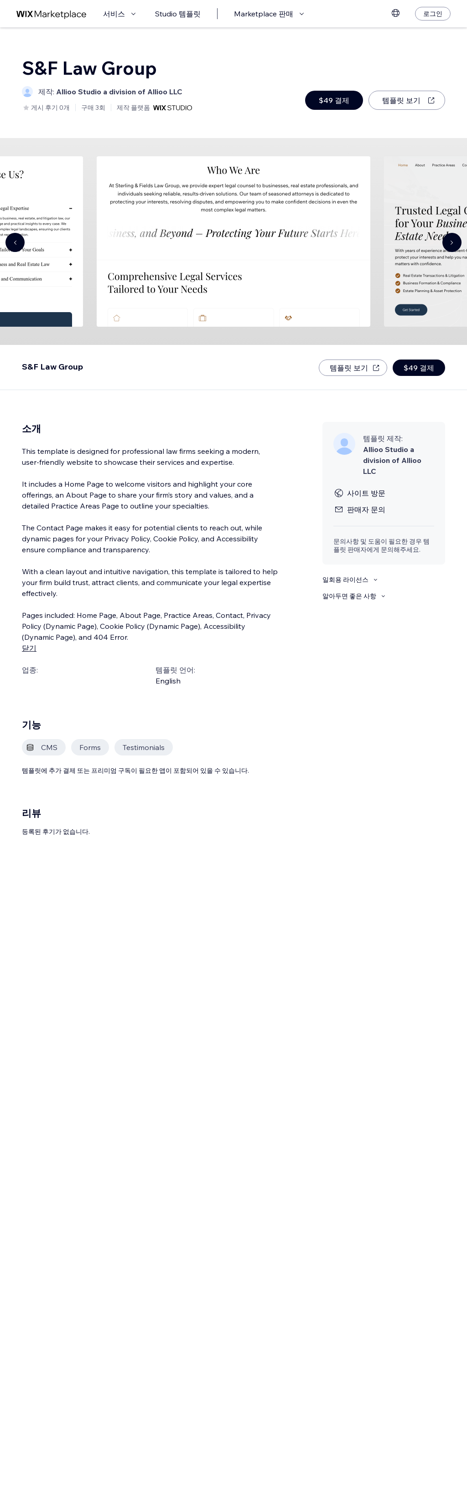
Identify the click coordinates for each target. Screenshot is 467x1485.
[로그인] (433, 14)
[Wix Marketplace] (51, 14)
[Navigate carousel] (15, 242)
